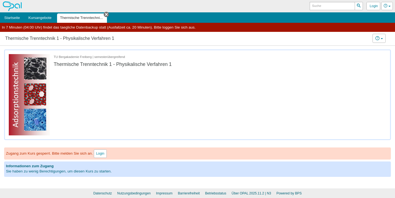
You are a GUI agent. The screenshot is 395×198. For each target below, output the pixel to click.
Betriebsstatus (215, 193)
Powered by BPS (289, 193)
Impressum (164, 193)
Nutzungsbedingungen (134, 193)
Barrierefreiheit (189, 193)
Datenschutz (102, 193)
